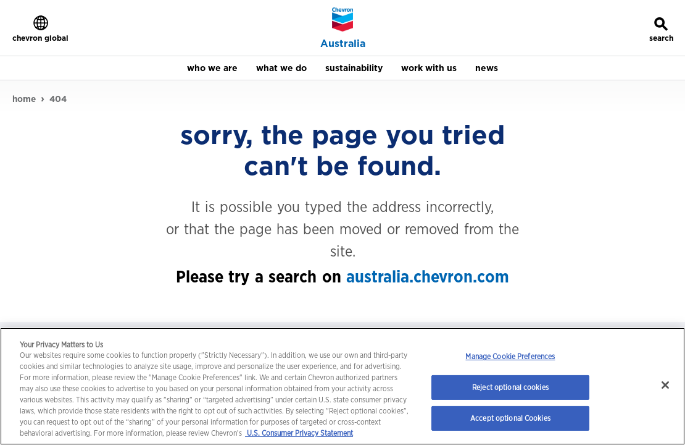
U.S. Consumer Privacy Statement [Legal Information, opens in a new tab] (299, 433)
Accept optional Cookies (510, 418)
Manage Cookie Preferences (510, 356)
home (24, 98)
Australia (342, 44)
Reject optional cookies (510, 387)
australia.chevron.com (427, 276)
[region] (342, 386)
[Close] (665, 385)
